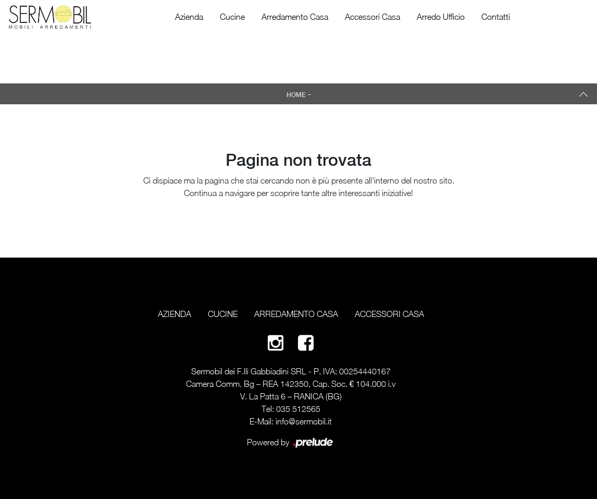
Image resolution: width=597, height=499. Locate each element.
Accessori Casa (372, 16)
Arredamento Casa (295, 16)
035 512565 (298, 408)
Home (296, 95)
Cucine (232, 16)
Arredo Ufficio (441, 16)
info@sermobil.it (304, 421)
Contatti (495, 16)
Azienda (189, 16)
